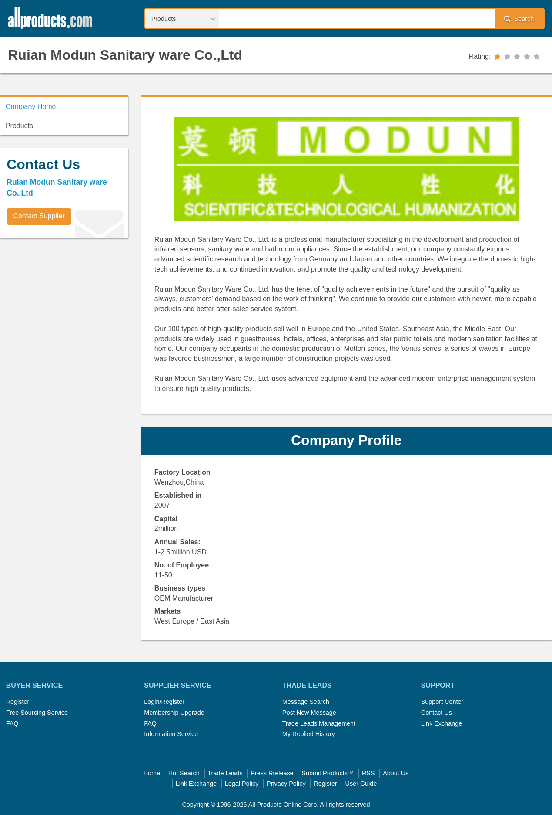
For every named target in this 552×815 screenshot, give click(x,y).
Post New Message (309, 712)
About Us (395, 773)
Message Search (305, 701)
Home (152, 773)
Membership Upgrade (174, 712)
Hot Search (184, 773)
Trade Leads (224, 773)
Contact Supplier (38, 216)
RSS (368, 773)
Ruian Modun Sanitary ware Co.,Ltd (125, 55)
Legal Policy (242, 783)
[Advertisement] (65, 305)
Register (18, 701)
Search (519, 18)
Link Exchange (441, 723)
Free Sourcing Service (37, 712)
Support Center (442, 701)
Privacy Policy (286, 783)
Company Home (31, 106)
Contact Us (436, 712)
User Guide (361, 783)
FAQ (12, 723)
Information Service (171, 733)
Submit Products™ (327, 773)
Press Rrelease (272, 773)
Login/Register (164, 701)
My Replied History (308, 733)
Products (19, 125)
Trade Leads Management (318, 723)
